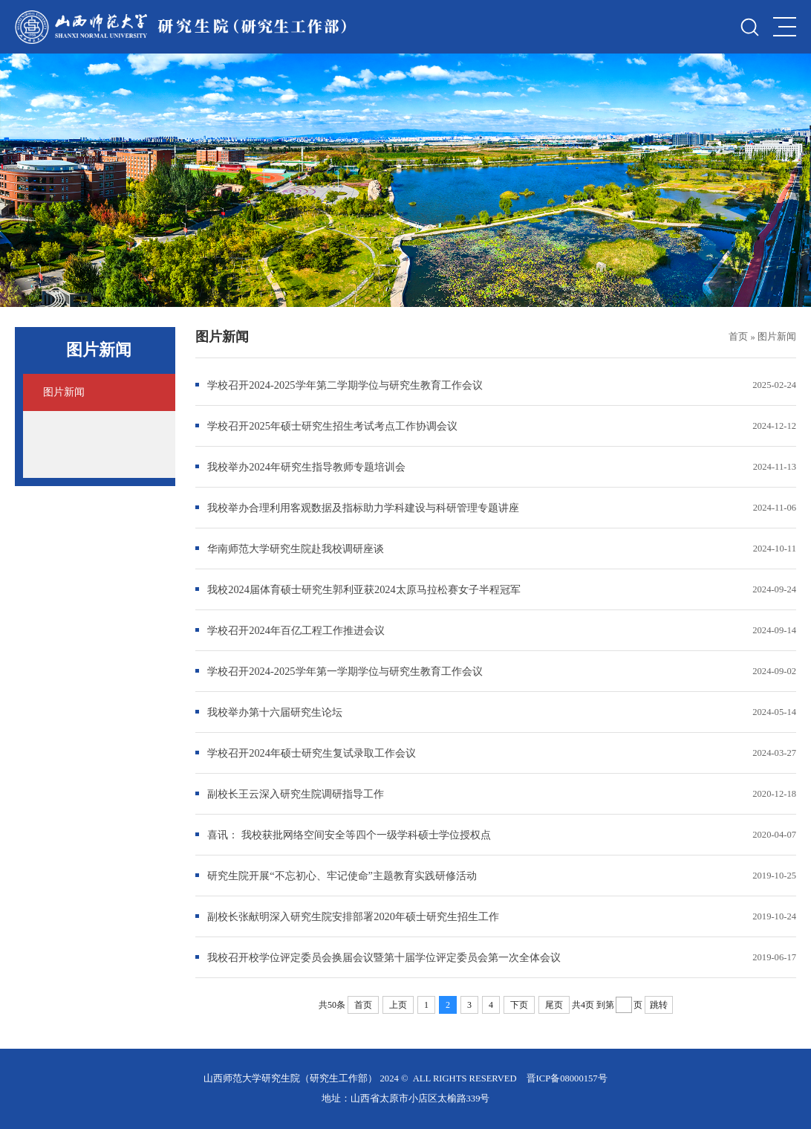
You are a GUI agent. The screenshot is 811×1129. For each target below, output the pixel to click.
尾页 (554, 1005)
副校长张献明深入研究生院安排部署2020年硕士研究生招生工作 (353, 916)
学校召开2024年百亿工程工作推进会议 (296, 630)
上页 (398, 1005)
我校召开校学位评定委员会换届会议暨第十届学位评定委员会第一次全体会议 (384, 957)
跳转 (659, 1005)
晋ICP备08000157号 (567, 1078)
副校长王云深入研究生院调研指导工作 (295, 794)
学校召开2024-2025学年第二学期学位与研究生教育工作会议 (344, 385)
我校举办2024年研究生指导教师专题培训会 (306, 467)
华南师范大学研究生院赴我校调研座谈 (295, 548)
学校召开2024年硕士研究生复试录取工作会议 (311, 753)
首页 (738, 336)
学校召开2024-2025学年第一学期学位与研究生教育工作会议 (344, 671)
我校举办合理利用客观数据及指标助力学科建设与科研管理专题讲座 (363, 508)
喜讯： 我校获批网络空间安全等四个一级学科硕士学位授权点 (349, 835)
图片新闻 (777, 336)
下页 (519, 1005)
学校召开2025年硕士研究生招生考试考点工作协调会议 (332, 426)
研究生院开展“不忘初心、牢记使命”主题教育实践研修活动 (342, 875)
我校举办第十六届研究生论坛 (274, 712)
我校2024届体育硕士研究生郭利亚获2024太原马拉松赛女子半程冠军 (364, 589)
